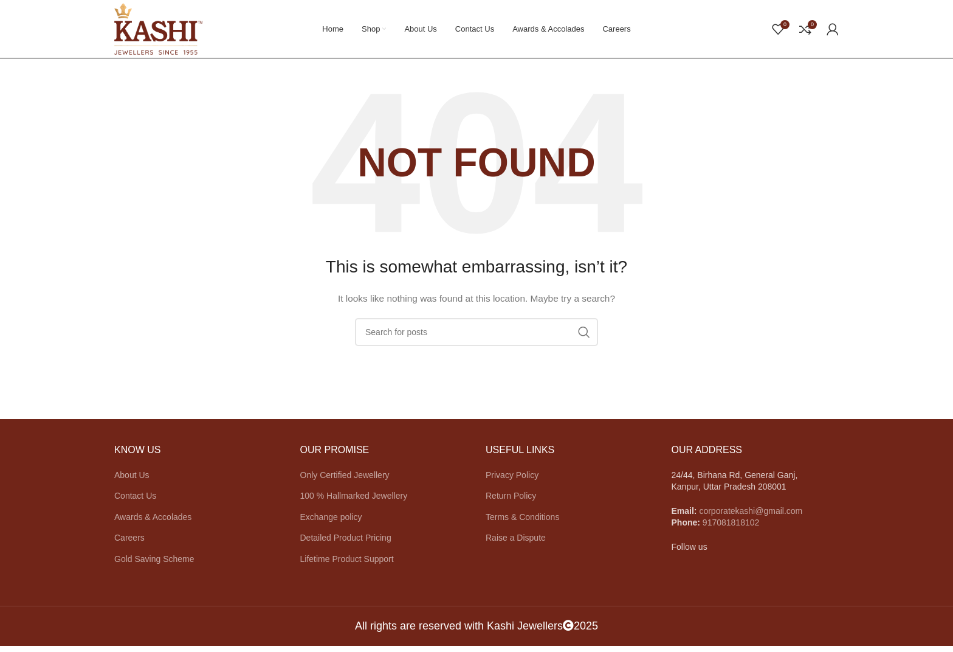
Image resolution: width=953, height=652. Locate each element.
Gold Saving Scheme (154, 565)
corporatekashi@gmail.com (750, 517)
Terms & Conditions (522, 523)
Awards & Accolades (152, 523)
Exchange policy (331, 523)
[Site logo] (163, 31)
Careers (129, 544)
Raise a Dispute (516, 544)
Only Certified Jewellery (345, 481)
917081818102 (731, 528)
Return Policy (511, 502)
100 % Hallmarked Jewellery (354, 502)
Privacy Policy (512, 481)
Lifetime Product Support (347, 565)
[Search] (476, 338)
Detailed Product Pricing (345, 544)
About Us (132, 481)
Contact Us (135, 502)
